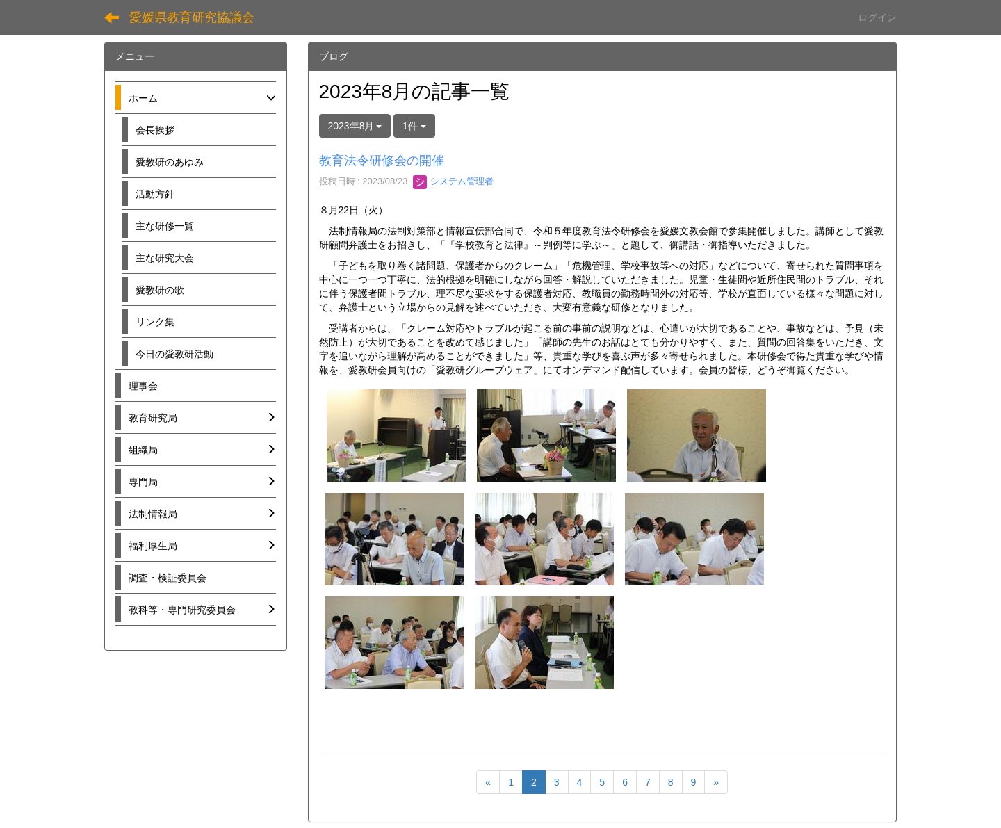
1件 (414, 125)
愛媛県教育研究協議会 (191, 17)
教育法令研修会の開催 (381, 161)
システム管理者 (453, 181)
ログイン (877, 17)
